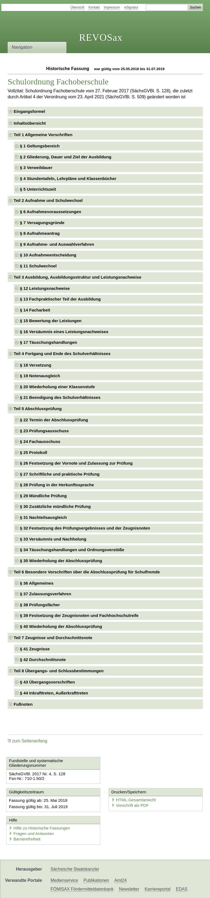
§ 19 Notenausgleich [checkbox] (40, 375)
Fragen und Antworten (31, 833)
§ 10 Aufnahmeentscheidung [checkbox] (48, 255)
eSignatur (131, 7)
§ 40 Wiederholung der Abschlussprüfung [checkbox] (61, 626)
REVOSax (100, 37)
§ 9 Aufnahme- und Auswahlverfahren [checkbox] (57, 244)
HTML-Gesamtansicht (134, 799)
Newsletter (129, 889)
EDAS (181, 889)
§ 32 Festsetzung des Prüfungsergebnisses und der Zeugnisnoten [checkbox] (85, 528)
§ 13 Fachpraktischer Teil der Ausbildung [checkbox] (60, 299)
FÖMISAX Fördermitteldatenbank (82, 889)
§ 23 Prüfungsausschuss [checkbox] (44, 430)
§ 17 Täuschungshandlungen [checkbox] (48, 342)
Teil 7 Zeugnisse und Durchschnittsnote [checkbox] (53, 637)
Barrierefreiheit (24, 839)
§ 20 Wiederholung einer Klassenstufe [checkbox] (57, 386)
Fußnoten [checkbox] (23, 704)
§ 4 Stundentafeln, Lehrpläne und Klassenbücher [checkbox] (68, 178)
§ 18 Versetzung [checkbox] (35, 365)
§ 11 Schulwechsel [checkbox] (38, 266)
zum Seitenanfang (27, 741)
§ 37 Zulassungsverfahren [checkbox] (45, 593)
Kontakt (94, 7)
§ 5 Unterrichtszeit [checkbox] (38, 189)
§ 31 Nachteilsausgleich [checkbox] (43, 517)
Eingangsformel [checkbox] (29, 111)
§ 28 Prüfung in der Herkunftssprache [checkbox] (57, 484)
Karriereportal (157, 889)
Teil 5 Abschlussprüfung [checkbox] (38, 408)
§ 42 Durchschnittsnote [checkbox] (43, 659)
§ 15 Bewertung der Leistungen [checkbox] (50, 320)
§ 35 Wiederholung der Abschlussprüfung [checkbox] (61, 560)
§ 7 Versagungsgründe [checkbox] (42, 222)
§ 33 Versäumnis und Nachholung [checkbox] (53, 539)
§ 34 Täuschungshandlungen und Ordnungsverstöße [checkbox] (72, 549)
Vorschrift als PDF (130, 805)
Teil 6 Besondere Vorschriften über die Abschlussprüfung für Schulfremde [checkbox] (87, 572)
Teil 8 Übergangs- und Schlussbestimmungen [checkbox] (59, 670)
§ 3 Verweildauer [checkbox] (36, 167)
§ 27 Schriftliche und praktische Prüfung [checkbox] (60, 474)
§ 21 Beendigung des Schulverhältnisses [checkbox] (60, 397)
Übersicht (77, 7)
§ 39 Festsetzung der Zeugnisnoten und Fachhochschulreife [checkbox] (79, 615)
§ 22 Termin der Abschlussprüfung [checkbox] (54, 419)
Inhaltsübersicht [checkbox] (30, 123)
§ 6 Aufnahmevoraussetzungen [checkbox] (50, 211)
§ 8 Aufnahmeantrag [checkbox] (40, 233)
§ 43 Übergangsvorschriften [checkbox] (47, 682)
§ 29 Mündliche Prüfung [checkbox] (43, 495)
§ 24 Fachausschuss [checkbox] (40, 441)
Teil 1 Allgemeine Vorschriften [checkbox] (43, 134)
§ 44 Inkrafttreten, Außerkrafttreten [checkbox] (54, 693)
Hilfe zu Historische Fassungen (39, 828)
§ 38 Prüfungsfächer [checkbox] (40, 604)
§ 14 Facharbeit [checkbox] (35, 310)
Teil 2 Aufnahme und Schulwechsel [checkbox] (48, 200)
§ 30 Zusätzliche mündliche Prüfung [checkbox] (55, 506)
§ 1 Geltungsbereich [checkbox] (40, 146)
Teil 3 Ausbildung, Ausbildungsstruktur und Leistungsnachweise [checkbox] (77, 277)
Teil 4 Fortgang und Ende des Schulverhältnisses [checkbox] (62, 353)
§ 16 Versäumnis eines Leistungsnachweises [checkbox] (64, 331)
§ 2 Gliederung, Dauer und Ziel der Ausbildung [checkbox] (65, 157)
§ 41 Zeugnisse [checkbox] (35, 649)
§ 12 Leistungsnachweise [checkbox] (45, 288)
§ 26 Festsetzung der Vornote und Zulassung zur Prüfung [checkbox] (76, 463)
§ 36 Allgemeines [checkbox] (37, 583)
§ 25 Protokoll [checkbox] (33, 452)
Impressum (112, 7)
